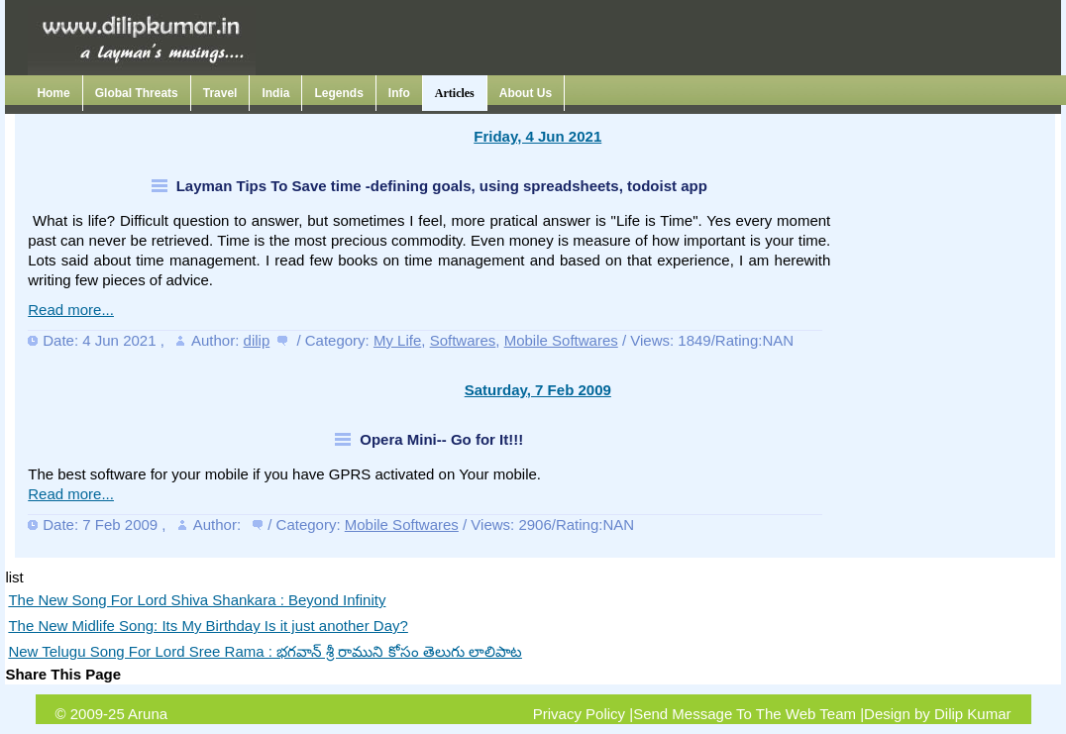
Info (399, 93)
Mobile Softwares (561, 340)
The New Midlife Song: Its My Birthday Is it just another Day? (208, 625)
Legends (338, 93)
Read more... (71, 309)
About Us (525, 93)
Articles (455, 93)
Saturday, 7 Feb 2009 (538, 389)
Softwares (463, 340)
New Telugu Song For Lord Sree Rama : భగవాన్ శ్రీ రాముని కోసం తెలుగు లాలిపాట (265, 651)
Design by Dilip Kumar (937, 713)
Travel (220, 93)
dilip (257, 340)
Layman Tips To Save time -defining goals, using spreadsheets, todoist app (441, 185)
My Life (397, 340)
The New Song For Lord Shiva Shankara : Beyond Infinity (196, 599)
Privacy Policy (579, 713)
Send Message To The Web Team (744, 713)
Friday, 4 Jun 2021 (537, 136)
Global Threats (136, 93)
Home (53, 93)
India (275, 93)
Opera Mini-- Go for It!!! (441, 439)
